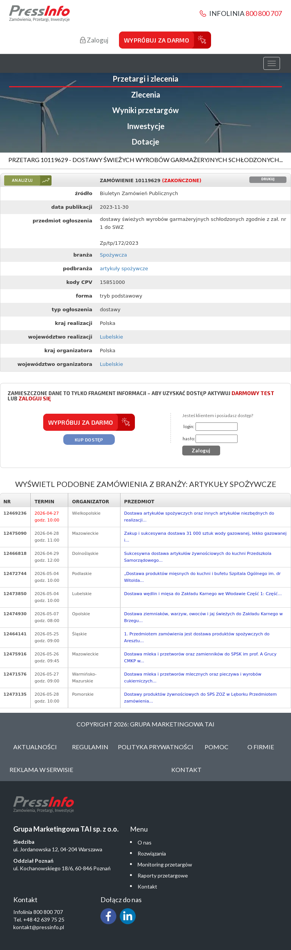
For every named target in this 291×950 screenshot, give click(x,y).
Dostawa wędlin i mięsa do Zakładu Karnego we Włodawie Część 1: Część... (203, 593)
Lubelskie (111, 337)
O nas (145, 842)
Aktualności (35, 746)
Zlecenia (145, 94)
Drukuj (268, 179)
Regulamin (90, 746)
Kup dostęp (89, 439)
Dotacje (145, 141)
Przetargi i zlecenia (145, 78)
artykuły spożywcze (124, 268)
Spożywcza (113, 255)
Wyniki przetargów (145, 110)
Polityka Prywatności (155, 746)
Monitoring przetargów (165, 864)
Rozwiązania (152, 853)
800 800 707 (264, 13)
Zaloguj (94, 40)
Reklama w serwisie (41, 769)
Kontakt (186, 769)
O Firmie (260, 746)
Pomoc (216, 746)
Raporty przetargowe (163, 875)
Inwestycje (145, 126)
